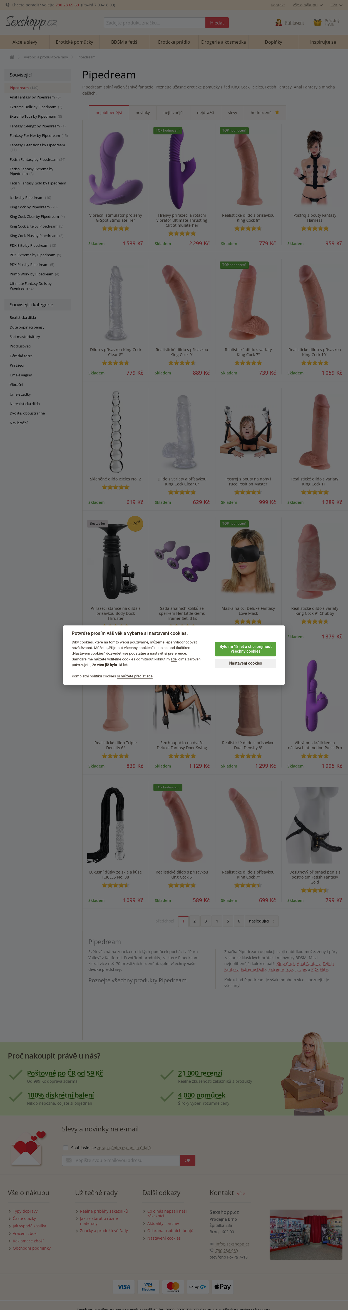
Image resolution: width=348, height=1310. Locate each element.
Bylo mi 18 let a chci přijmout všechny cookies (246, 649)
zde (174, 659)
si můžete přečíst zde (135, 676)
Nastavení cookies (245, 663)
